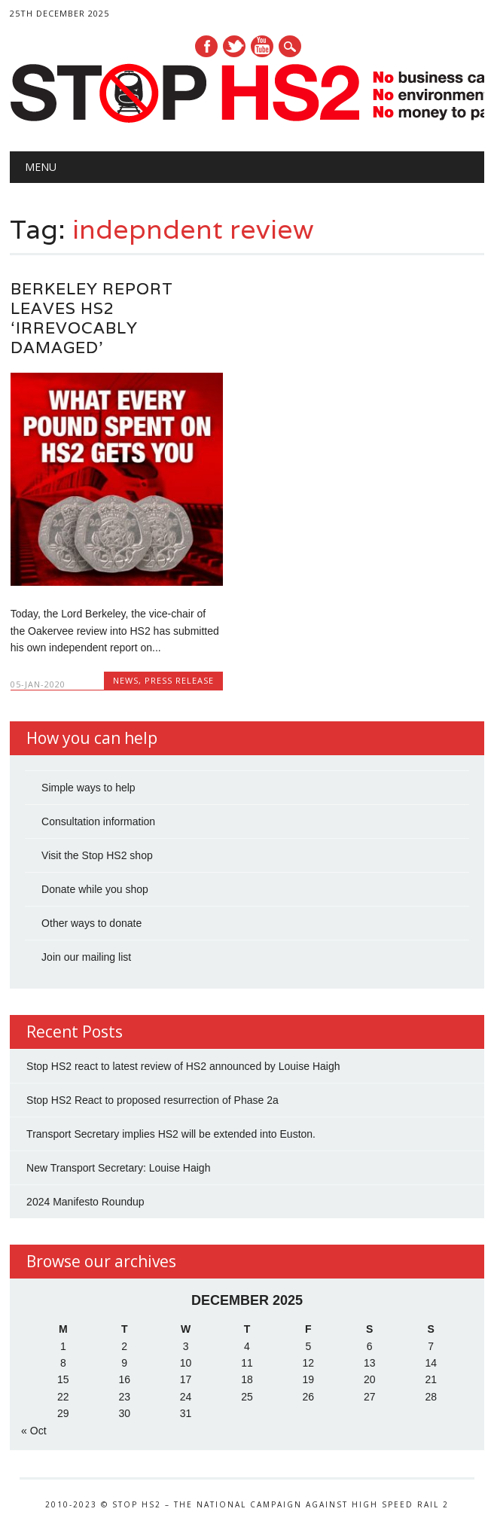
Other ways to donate (91, 923)
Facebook (206, 46)
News (126, 680)
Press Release (179, 680)
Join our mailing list (86, 957)
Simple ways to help (88, 788)
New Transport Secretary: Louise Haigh (118, 1168)
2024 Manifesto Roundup (85, 1202)
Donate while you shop (94, 889)
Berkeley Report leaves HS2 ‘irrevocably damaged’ (92, 318)
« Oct (33, 1431)
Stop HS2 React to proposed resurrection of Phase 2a (152, 1100)
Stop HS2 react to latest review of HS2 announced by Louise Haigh (183, 1066)
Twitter (234, 46)
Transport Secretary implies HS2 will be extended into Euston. (171, 1134)
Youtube (262, 46)
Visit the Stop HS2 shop (97, 855)
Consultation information (98, 821)
